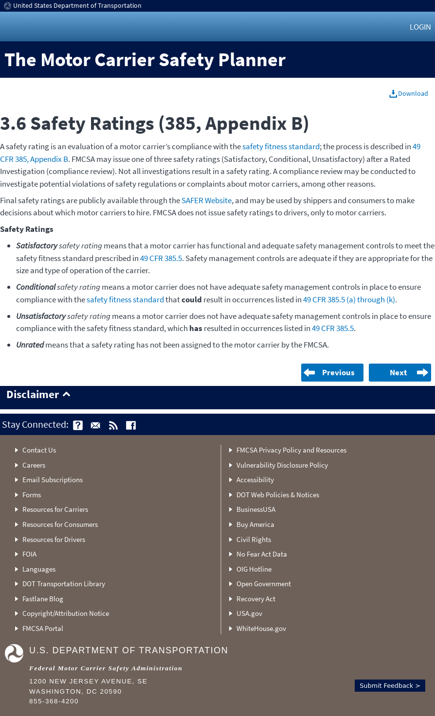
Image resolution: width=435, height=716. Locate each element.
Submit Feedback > (390, 685)
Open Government (263, 583)
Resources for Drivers (53, 539)
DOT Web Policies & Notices (277, 494)
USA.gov (249, 613)
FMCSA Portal (42, 628)
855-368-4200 (54, 701)
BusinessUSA (255, 509)
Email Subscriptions (52, 479)
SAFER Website (206, 200)
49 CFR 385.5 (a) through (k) (349, 299)
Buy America (255, 524)
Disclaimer (32, 394)
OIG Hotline (254, 569)
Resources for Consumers (60, 524)
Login (420, 26)
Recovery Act (255, 598)
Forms (31, 494)
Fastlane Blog (42, 598)
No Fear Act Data (261, 554)
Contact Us (39, 449)
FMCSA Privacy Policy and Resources (291, 449)
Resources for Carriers (55, 509)
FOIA (29, 554)
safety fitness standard (281, 146)
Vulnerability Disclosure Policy (282, 465)
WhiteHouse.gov (261, 628)
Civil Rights (253, 539)
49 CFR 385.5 (161, 258)
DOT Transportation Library (63, 583)
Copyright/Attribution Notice (65, 613)
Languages (38, 569)
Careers (33, 465)
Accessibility (255, 479)
